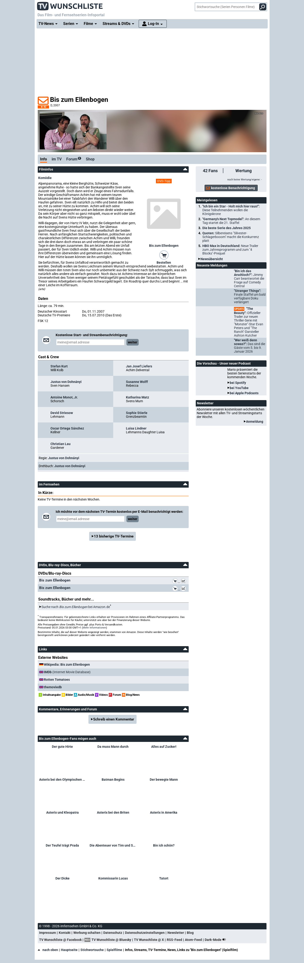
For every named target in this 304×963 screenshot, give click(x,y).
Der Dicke (62, 878)
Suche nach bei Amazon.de (76, 607)
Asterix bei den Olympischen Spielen (62, 779)
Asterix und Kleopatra (62, 812)
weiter (132, 342)
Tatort (163, 878)
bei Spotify (238, 383)
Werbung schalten (86, 933)
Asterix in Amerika (163, 812)
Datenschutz (112, 933)
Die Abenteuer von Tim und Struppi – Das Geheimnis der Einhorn (113, 845)
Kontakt (65, 933)
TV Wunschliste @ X (149, 940)
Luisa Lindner (136, 428)
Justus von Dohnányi (66, 382)
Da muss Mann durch (113, 746)
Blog (190, 933)
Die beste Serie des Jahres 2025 (226, 228)
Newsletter (175, 933)
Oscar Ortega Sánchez (67, 428)
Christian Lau (60, 444)
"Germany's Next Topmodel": (231, 221)
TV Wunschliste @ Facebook (60, 940)
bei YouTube (239, 388)
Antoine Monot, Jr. (64, 397)
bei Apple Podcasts (244, 393)
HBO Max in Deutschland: (230, 249)
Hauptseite (69, 950)
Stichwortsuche (92, 950)
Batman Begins (113, 779)
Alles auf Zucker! (163, 746)
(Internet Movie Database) (67, 672)
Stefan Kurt (59, 366)
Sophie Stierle (136, 413)
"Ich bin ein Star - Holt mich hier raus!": (231, 210)
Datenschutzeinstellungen (145, 933)
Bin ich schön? (164, 845)
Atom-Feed (193, 940)
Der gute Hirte (62, 746)
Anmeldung (254, 421)
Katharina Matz (137, 397)
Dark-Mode (216, 940)
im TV (57, 159)
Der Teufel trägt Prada (62, 845)
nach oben (48, 950)
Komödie (45, 178)
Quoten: (230, 237)
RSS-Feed (174, 940)
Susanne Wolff (137, 382)
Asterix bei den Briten (113, 812)
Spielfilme (114, 950)
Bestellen (164, 262)
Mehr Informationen (94, 627)
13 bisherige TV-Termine (113, 536)
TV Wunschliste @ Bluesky (111, 940)
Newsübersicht (211, 259)
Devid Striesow (61, 413)
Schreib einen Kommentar (113, 719)
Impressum (47, 933)
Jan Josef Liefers (139, 366)
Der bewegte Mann (164, 779)
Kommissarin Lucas (113, 878)
